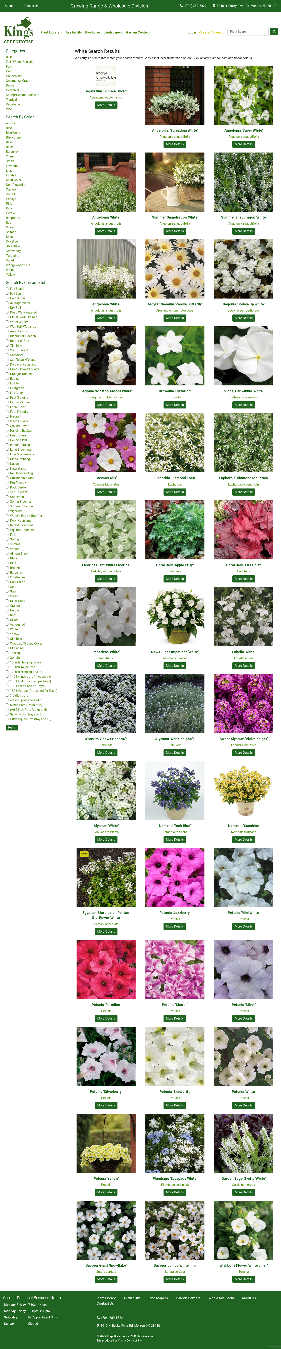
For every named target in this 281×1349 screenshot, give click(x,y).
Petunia (175, 919)
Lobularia (106, 745)
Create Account (211, 32)
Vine (9, 109)
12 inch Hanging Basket (26, 672)
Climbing (16, 345)
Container (16, 355)
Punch (10, 208)
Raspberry (13, 218)
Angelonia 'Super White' (244, 130)
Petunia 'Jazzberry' (174, 913)
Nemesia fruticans (175, 832)
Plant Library (106, 1298)
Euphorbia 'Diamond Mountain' (243, 478)
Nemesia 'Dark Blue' (175, 826)
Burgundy (12, 152)
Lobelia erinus (243, 658)
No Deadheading (21, 473)
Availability (74, 32)
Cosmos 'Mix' (106, 478)
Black (9, 128)
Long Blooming (20, 449)
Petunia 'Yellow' (106, 1178)
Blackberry (13, 133)
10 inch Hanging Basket (26, 662)
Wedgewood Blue (18, 265)
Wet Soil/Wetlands (23, 326)
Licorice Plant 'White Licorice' (106, 565)
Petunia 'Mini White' (243, 913)
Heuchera (174, 571)
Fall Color (16, 393)
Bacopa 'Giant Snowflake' (106, 1265)
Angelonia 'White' (106, 217)
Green (10, 161)
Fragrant (15, 416)
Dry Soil (15, 308)
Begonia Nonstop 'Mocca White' (106, 391)
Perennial (12, 90)
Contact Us (31, 6)
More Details (106, 105)
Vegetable (13, 104)
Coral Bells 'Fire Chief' (243, 565)
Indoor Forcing (20, 445)
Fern (9, 66)
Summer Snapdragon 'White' (175, 217)
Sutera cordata (106, 1272)
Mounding (17, 648)
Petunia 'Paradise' (106, 1005)
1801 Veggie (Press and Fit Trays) (33, 691)
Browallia (175, 397)
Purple (10, 213)
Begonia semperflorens (243, 310)
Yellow (10, 274)
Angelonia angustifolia (175, 137)
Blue (9, 142)
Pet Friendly (18, 483)
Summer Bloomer (22, 506)
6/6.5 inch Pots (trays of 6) (28, 710)
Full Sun (15, 293)
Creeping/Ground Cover (26, 643)
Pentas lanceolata (106, 924)
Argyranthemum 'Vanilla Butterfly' (175, 304)
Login (192, 32)
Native (14, 464)
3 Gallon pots (19, 695)
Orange (11, 189)
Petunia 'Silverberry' (106, 1091)
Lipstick (11, 175)
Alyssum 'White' (106, 826)
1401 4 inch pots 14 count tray (31, 676)
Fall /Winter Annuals (19, 62)
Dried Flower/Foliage (24, 369)
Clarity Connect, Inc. (130, 1340)
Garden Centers (138, 32)
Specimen (17, 497)
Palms (10, 85)
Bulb (9, 57)
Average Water (20, 303)
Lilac (9, 170)
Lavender (12, 166)
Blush (10, 147)
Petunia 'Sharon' (175, 1005)
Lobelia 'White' (243, 652)
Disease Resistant (23, 364)
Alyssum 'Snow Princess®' (106, 739)
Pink (9, 204)
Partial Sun (17, 298)
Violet (10, 260)
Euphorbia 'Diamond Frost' (175, 478)
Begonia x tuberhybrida (106, 397)
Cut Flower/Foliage (23, 360)
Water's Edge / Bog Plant (27, 516)
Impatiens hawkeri (175, 658)
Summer (15, 544)
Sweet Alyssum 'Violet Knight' (244, 739)
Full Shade (17, 289)
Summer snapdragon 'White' (243, 217)
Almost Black (19, 553)
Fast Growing (19, 397)
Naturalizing (18, 468)
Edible (14, 383)
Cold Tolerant (19, 350)
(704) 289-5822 (193, 6)
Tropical (11, 99)
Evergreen (17, 388)
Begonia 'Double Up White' (243, 304)
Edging (14, 379)
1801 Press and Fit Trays (27, 686)
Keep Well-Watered (23, 312)
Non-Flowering (16, 185)
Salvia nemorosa (243, 1185)
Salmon (11, 232)
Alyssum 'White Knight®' (174, 739)
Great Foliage (19, 421)
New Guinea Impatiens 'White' (175, 652)
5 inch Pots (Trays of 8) (26, 705)
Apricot (11, 123)
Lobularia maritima (243, 745)
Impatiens (106, 658)
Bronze (15, 568)
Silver (10, 237)
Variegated (17, 624)
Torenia (244, 1272)
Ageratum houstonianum (106, 97)
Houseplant (14, 76)
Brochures (93, 32)
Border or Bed (19, 341)
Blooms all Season (23, 336)
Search (11, 727)
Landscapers (113, 32)
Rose (9, 227)
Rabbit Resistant (21, 525)
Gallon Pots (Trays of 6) (26, 714)
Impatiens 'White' (106, 652)
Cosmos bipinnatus (106, 484)
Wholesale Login (221, 1298)
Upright (15, 658)
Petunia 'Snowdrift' (175, 1091)
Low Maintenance (22, 454)
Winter (14, 549)
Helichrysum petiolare (106, 571)
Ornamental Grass (18, 81)
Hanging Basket (21, 431)
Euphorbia (175, 484)
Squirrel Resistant (22, 530)
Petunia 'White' (243, 1091)
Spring (14, 539)
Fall (12, 535)
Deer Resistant (20, 520)
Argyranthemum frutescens (174, 310)
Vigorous (16, 511)
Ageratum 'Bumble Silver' (106, 91)
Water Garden (19, 322)
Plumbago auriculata (175, 1185)
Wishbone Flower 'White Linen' (244, 1265)
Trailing (15, 653)
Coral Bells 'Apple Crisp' (175, 565)
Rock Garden (18, 487)
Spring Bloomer (20, 501)
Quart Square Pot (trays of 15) (30, 719)
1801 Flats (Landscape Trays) (30, 681)
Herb (9, 71)
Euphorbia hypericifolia (243, 484)
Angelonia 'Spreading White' (175, 130)
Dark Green (17, 582)
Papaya (11, 199)
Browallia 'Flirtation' (175, 391)
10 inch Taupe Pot (22, 667)
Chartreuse (17, 577)
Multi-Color (13, 180)
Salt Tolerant (18, 492)
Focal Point (18, 407)
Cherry (10, 156)
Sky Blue (12, 241)
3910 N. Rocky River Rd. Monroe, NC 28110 (244, 6)
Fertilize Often (20, 402)
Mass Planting (20, 459)
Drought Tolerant (21, 374)
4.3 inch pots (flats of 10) (27, 700)
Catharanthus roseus (244, 397)
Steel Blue (13, 246)
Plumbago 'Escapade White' (175, 1178)
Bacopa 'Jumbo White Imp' (175, 1265)
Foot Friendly (19, 412)
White (10, 270)
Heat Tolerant (19, 435)
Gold (13, 587)
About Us (11, 6)
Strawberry (13, 251)
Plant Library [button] (50, 32)
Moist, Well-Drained (23, 317)
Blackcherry (14, 137)
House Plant (18, 440)
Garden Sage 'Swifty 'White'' (243, 1178)
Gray (13, 591)
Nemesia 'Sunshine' (243, 826)
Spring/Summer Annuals (22, 95)
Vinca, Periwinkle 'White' (243, 391)
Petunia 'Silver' (244, 1005)
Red (8, 222)
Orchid (10, 194)
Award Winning (20, 331)
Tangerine (12, 256)
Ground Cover (19, 426)
